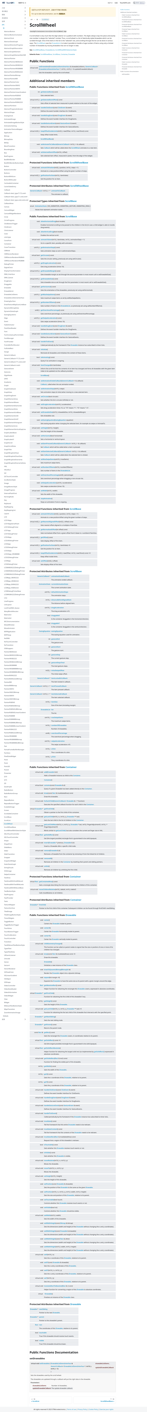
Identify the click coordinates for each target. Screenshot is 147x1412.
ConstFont (7, 240)
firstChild (42, 905)
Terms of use (71, 1409)
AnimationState (41, 206)
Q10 (5, 777)
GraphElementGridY (11, 419)
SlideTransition (9, 854)
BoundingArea (9, 149)
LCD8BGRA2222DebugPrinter (14, 574)
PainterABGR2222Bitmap (13, 655)
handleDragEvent (47, 115)
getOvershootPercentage (50, 310)
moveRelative (49, 1160)
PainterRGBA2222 (10, 729)
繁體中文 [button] (21, 3)
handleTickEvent (47, 342)
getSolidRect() (99, 1052)
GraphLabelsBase (10, 433)
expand (47, 977)
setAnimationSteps (48, 389)
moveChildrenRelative (47, 889)
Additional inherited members (128, 12)
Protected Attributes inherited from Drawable (132, 68)
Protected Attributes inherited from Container (132, 58)
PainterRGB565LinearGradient (15, 712)
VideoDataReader (10, 989)
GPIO (6, 379)
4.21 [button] (109, 3)
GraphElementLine (10, 426)
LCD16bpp (7, 520)
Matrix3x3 (7, 615)
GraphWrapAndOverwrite (13, 460)
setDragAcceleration (48, 404)
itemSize (54, 702)
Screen (6, 810)
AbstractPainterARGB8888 (13, 69)
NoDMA (7, 638)
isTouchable (48, 1145)
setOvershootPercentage (50, 475)
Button (6, 166)
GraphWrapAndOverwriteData (15, 463)
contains (47, 785)
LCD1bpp (7, 530)
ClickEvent (7, 227)
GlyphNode (8, 375)
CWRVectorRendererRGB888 (14, 261)
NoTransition (8, 645)
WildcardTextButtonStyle (13, 1006)
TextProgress (8, 895)
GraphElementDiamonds (13, 406)
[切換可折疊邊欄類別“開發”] (25, 14)
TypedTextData (9, 952)
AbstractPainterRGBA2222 (13, 102)
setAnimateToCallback (49, 144)
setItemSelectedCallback (50, 451)
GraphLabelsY (9, 439)
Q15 (5, 780)
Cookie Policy (93, 1409)
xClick (53, 749)
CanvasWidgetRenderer (12, 213)
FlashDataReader (10, 328)
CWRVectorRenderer (11, 254)
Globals (5, 1016)
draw (46, 793)
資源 (3, 1019)
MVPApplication (9, 632)
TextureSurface (9, 908)
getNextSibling (49, 1017)
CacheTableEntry (10, 187)
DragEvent (8, 281)
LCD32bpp (7, 551)
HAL (5, 466)
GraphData (8, 392)
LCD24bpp (7, 537)
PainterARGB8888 (10, 665)
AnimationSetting (10, 126)
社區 (116, 3)
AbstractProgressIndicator (13, 109)
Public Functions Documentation (129, 71)
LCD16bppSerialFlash (11, 524)
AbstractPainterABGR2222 (13, 62)
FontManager (9, 338)
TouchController (10, 938)
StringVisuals (8, 868)
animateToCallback (58, 191)
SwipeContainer (9, 874)
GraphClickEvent (10, 389)
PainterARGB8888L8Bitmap (14, 672)
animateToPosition (47, 168)
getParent (47, 1025)
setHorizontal (46, 436)
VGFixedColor (9, 972)
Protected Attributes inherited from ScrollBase (132, 44)
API (3, 25)
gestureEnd (55, 639)
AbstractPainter (9, 58)
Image (6, 483)
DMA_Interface (9, 274)
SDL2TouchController (11, 834)
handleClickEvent (47, 108)
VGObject (7, 979)
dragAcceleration (57, 608)
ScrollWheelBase (10, 827)
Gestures (7, 372)
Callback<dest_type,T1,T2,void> (15, 193)
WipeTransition (9, 1009)
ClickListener (8, 230)
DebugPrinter (9, 264)
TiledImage (8, 911)
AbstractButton (9, 31)
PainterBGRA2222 (10, 675)
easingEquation (57, 631)
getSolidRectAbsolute (52, 1048)
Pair (5, 746)
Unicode (7, 959)
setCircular (45, 396)
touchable (42, 1333)
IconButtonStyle (10, 480)
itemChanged (46, 365)
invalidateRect (49, 1137)
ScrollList (7, 820)
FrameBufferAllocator (12, 345)
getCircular (45, 255)
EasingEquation (60, 420)
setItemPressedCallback (49, 444)
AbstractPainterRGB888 (12, 99)
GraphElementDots (11, 409)
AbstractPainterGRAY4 (12, 89)
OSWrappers (8, 648)
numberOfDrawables (59, 725)
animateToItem (46, 240)
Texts (6, 901)
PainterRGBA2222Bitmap (13, 733)
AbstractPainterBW (11, 79)
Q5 (5, 783)
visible (41, 1341)
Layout (6, 514)
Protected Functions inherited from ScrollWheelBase (132, 20)
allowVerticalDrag (47, 232)
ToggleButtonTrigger (11, 925)
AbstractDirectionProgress (13, 45)
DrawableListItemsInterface (14, 298)
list (52, 710)
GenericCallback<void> (12, 365)
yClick (53, 757)
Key (5, 500)
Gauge (6, 352)
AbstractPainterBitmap (12, 75)
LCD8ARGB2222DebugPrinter (14, 571)
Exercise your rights (106, 1409)
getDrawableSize (47, 279)
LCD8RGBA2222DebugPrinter (14, 594)
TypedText (7, 948)
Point (6, 760)
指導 (3, 21)
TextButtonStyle (9, 891)
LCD (5, 517)
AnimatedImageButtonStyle (14, 122)
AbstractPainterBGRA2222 (13, 72)
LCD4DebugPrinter (11, 564)
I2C (5, 473)
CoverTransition (9, 247)
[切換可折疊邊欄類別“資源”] (25, 1019)
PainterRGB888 (9, 716)
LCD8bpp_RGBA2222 (11, 588)
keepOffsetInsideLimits (49, 131)
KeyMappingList (10, 510)
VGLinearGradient (10, 975)
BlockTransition (9, 146)
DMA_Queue (8, 278)
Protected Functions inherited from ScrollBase (132, 39)
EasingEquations (10, 315)
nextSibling (43, 1309)
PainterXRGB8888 (10, 736)
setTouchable (49, 1200)
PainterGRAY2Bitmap (11, 692)
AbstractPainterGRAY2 (12, 85)
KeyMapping (8, 507)
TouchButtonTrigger (11, 932)
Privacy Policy (82, 1409)
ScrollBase (7, 817)
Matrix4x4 (7, 618)
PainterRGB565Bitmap (12, 706)
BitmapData (8, 139)
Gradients (7, 382)
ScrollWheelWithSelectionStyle (15, 830)
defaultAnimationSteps (59, 592)
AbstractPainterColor (11, 82)
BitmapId (65, 970)
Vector (6, 962)
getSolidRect (48, 835)
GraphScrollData (10, 446)
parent (41, 1317)
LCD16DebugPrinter (11, 527)
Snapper (7, 857)
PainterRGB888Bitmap (12, 719)
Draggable (8, 284)
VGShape (7, 982)
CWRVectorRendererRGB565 (14, 257)
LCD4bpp (7, 561)
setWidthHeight (50, 1223)
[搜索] (139, 2)
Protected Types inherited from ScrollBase (130, 30)
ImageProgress (9, 490)
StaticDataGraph (10, 864)
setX (45, 1255)
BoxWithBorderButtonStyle (13, 163)
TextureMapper (9, 905)
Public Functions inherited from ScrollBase (131, 35)
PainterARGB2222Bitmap (13, 662)
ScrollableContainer (11, 814)
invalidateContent (50, 1129)
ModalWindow (9, 625)
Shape (6, 841)
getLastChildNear (50, 824)
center (46, 920)
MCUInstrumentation (11, 621)
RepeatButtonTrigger (11, 804)
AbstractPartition (10, 106)
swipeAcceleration (58, 741)
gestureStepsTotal (57, 663)
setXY (46, 1262)
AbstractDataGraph (11, 42)
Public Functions (125, 9)
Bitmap (6, 136)
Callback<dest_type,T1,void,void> (15, 197)
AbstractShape (9, 112)
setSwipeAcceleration (48, 483)
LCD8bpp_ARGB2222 (11, 581)
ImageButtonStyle (10, 487)
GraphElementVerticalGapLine (15, 429)
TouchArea (8, 928)
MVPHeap (7, 635)
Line (5, 598)
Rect (5, 797)
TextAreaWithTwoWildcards (14, 884)
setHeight (44, 428)
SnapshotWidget (10, 861)
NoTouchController (11, 642)
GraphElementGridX (11, 416)
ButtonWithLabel (10, 180)
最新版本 (62, 14)
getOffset (44, 537)
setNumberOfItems (48, 467)
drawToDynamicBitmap (52, 970)
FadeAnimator (9, 325)
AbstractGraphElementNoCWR (15, 55)
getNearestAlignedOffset (50, 522)
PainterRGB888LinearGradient (15, 726)
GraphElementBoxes (11, 402)
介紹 (3, 8)
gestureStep (55, 655)
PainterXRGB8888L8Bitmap (14, 743)
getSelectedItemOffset (49, 100)
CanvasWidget (9, 210)
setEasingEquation (47, 420)
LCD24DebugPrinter (11, 541)
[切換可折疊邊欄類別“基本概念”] (25, 11)
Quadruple (8, 787)
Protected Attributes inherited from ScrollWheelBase (132, 25)
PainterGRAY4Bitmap (11, 699)
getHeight (47, 1001)
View (6, 999)
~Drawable (48, 1294)
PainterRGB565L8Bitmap (13, 709)
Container (7, 244)
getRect (47, 1032)
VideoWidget (8, 996)
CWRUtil (7, 251)
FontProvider (8, 342)
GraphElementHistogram (13, 423)
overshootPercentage (59, 733)
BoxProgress (8, 156)
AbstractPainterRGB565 (12, 95)
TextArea (7, 878)
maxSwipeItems (57, 717)
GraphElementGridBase (12, 412)
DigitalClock (8, 267)
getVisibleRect (49, 1058)
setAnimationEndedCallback (51, 381)
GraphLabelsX (9, 436)
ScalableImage (9, 807)
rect (40, 1325)
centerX (47, 928)
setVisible (47, 1207)
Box (5, 153)
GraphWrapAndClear (11, 453)
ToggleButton (9, 922)
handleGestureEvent (48, 123)
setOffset (44, 561)
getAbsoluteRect (50, 985)
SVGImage (8, 871)
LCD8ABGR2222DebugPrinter (14, 568)
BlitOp (6, 143)
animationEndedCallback (60, 576)
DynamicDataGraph (11, 311)
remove (47, 851)
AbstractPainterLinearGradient (15, 92)
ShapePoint (8, 844)
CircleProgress (9, 220)
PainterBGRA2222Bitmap (13, 679)
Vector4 (7, 965)
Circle (6, 217)
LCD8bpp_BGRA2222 (11, 584)
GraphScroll (8, 443)
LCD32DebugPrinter (11, 557)
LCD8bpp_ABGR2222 (11, 578)
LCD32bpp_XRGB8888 (12, 554)
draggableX (55, 615)
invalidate (47, 1121)
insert (46, 843)
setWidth (44, 491)
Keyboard (7, 503)
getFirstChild (48, 809)
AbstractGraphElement (12, 52)
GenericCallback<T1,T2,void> (14, 358)
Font (5, 331)
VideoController (9, 986)
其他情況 (5, 18)
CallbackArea (8, 203)
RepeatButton (9, 800)
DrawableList (9, 291)
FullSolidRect (8, 348)
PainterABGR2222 (10, 652)
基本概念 (5, 11)
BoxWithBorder (9, 160)
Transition (7, 942)
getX (45, 1074)
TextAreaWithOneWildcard (13, 881)
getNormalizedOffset (48, 529)
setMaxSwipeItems (48, 459)
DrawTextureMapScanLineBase (15, 305)
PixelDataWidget (10, 756)
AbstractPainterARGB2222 (13, 65)
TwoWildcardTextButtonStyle (14, 945)
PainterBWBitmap (10, 686)
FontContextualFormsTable (13, 335)
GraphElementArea (11, 399)
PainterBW (8, 682)
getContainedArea (45, 882)
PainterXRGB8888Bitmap (13, 739)
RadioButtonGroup (11, 793)
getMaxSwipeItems (48, 295)
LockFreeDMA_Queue (11, 608)
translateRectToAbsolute (53, 1286)
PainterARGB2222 (10, 659)
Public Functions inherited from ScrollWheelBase (131, 16)
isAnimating (45, 357)
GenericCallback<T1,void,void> (15, 362)
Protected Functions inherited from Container (132, 53)
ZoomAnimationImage (12, 1013)
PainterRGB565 (9, 702)
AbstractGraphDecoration (13, 48)
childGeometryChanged (52, 944)
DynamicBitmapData (11, 308)
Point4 (6, 770)
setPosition (48, 1184)
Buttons (7, 173)
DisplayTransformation (12, 271)
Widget (6, 1002)
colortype (7, 237)
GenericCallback (10, 355)
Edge (6, 318)
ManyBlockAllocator (11, 611)
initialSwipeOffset (57, 670)
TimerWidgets (9, 918)
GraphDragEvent (10, 396)
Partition (7, 753)
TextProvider (8, 898)
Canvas (6, 207)
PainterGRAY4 (9, 696)
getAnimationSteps (48, 247)
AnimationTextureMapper (13, 129)
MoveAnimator (9, 628)
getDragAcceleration (48, 263)
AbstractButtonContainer (13, 35)
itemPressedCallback (58, 686)
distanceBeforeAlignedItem (61, 600)
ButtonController (10, 170)
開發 (3, 15)
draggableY (55, 623)
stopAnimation (46, 498)
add (45, 772)
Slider (6, 851)
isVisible (47, 1153)
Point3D (7, 766)
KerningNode (9, 497)
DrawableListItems (11, 294)
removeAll (47, 858)
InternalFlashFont (10, 493)
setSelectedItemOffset (49, 152)
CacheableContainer (11, 183)
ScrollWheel (8, 824)
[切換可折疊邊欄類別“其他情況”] (25, 17)
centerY (47, 936)
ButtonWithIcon (9, 176)
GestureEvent (9, 369)
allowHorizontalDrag (48, 221)
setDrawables (44, 67)
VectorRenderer (9, 969)
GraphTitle (8, 450)
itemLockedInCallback (59, 678)
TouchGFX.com (125, 3)
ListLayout (8, 605)
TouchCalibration (10, 935)
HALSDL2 (7, 470)
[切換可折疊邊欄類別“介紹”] (25, 7)
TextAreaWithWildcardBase (13, 888)
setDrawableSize (47, 412)
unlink (46, 866)
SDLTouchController (11, 837)
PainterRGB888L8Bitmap (13, 723)
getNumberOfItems (48, 302)
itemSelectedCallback (59, 694)
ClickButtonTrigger (11, 224)
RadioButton (8, 790)
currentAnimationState (59, 584)
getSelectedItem (47, 92)
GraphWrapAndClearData (13, 456)
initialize (44, 349)
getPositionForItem (48, 175)
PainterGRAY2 (9, 689)
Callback (7, 190)
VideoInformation (10, 992)
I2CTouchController (11, 476)
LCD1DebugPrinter (11, 534)
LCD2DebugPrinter (11, 547)
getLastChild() (61, 830)
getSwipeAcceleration (49, 318)
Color (6, 234)
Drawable (7, 288)
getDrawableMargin (48, 271)
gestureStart (55, 647)
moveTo (47, 1168)
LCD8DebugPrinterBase (12, 591)
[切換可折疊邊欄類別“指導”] (25, 21)
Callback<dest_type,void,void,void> (15, 200)
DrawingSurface (10, 301)
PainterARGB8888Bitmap (13, 669)
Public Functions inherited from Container (131, 49)
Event (6, 321)
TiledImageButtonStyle (12, 915)
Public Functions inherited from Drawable (131, 63)
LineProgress (8, 601)
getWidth (47, 1066)
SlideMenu (8, 847)
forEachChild (48, 801)
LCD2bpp (7, 544)
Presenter (7, 773)
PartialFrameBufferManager (14, 750)
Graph (6, 385)
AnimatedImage (10, 119)
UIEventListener (10, 955)
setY (45, 1278)
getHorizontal (46, 287)
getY (45, 1082)
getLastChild (48, 817)
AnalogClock (8, 116)
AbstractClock (9, 38)
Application (8, 133)
